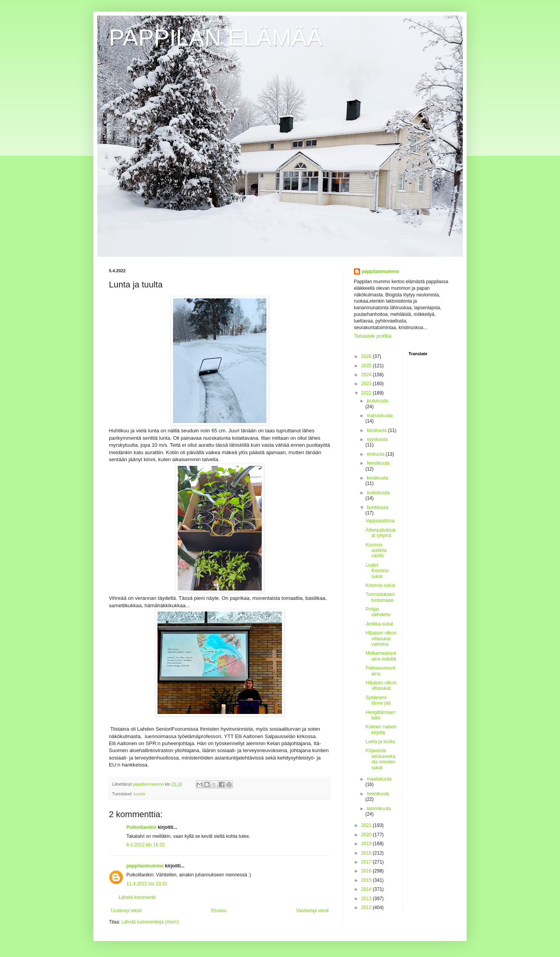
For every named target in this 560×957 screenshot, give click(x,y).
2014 (367, 889)
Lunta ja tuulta (380, 741)
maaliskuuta (379, 779)
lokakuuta (377, 430)
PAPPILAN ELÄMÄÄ (215, 38)
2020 (367, 834)
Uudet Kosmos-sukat (378, 570)
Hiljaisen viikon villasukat (381, 685)
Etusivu (218, 910)
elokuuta (376, 454)
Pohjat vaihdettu (378, 611)
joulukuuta (377, 401)
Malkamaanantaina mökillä (381, 655)
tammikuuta (379, 808)
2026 (367, 356)
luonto (139, 793)
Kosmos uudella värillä (376, 550)
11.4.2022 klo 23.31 (146, 884)
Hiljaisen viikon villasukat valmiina (381, 638)
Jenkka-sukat (379, 624)
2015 (367, 880)
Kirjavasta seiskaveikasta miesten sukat (381, 759)
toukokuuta (378, 492)
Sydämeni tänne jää (378, 700)
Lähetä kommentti (137, 897)
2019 (367, 843)
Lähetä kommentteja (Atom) (150, 922)
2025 (367, 365)
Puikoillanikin (141, 827)
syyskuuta (377, 439)
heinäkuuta (378, 463)
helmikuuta (378, 794)
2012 (367, 907)
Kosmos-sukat (380, 585)
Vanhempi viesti (312, 910)
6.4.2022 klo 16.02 (145, 845)
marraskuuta (380, 415)
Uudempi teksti (126, 910)
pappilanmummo (145, 866)
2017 (367, 862)
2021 (367, 825)
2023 (367, 383)
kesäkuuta (377, 478)
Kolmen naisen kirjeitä (381, 729)
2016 (367, 871)
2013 (367, 898)
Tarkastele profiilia (372, 336)
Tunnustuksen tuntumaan (380, 597)
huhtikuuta (377, 507)
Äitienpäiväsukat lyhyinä (381, 532)
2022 (367, 393)
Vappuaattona (380, 520)
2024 (367, 374)
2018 (367, 853)
